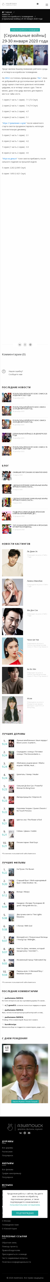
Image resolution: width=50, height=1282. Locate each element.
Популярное (7, 1155)
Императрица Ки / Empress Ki (29, 797)
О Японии (6, 1221)
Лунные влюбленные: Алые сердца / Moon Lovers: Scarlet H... (32, 741)
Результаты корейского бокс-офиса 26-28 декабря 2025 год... (29, 421)
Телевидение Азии (10, 1224)
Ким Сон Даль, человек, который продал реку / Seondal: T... (31, 949)
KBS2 (7, 78)
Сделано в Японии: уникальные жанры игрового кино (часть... (30, 486)
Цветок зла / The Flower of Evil (29, 819)
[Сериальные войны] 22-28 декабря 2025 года (30, 434)
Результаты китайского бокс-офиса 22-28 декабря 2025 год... (29, 407)
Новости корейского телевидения (25, 30)
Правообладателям (11, 1250)
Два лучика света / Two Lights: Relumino (29, 915)
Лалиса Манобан (34, 581)
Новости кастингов (16, 543)
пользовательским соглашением (25, 1205)
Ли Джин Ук (32, 551)
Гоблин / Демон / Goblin (27, 831)
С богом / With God (24, 926)
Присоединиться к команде (14, 1254)
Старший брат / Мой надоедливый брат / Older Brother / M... (31, 881)
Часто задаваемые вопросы (14, 1258)
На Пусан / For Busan (25, 869)
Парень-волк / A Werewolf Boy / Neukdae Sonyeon (30, 972)
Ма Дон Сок (32, 610)
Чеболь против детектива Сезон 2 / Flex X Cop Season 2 (37, 646)
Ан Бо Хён (31, 669)
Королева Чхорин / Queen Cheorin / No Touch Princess (32, 809)
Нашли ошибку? (16, 371)
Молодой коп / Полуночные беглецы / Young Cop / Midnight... (32, 938)
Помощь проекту (10, 1246)
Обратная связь (9, 1242)
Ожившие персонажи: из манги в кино (30, 472)
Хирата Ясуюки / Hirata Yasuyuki (25, 1101)
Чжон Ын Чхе (33, 639)
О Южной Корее (9, 1228)
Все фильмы (7, 1169)
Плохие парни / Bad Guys (27, 842)
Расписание (7, 1151)
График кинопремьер (11, 1173)
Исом (29, 698)
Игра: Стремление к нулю (14, 123)
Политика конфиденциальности (16, 1262)
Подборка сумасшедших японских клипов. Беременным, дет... (29, 512)
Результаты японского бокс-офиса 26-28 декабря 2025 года (30, 394)
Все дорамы (7, 1147)
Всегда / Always (23, 892)
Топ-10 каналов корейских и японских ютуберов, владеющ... (30, 526)
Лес (39, 78)
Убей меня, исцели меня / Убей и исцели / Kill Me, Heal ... (30, 764)
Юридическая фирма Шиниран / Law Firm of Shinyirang (35, 705)
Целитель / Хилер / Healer (28, 774)
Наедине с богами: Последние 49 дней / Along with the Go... (30, 904)
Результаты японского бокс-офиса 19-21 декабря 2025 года (30, 447)
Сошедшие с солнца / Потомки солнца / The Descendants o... (30, 752)
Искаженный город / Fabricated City (31, 960)
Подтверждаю (25, 1213)
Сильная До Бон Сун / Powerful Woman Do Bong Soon (29, 786)
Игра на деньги (10, 158)
